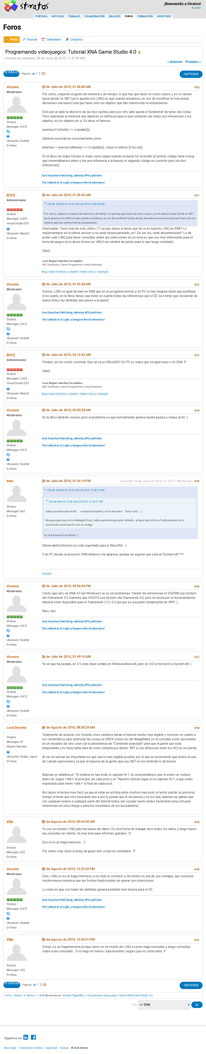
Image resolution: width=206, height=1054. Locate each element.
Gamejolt (103, 271)
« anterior (175, 62)
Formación (145, 16)
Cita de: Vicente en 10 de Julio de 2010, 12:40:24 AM (75, 490)
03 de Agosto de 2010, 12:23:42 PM (68, 869)
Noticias (58, 16)
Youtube (47, 573)
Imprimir (191, 74)
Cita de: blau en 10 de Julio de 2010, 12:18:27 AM (75, 501)
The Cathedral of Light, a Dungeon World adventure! (73, 182)
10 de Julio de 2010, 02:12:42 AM (66, 355)
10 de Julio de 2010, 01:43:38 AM (66, 284)
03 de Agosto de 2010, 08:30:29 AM (68, 727)
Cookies (64, 1048)
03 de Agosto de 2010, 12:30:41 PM (68, 939)
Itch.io (92, 271)
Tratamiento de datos (31, 1048)
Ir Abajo (11, 72)
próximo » (193, 62)
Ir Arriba (11, 983)
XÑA (10, 822)
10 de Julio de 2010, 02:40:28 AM (66, 410)
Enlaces (114, 16)
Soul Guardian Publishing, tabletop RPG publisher (72, 175)
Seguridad (51, 1048)
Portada (41, 16)
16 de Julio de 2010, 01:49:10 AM (66, 657)
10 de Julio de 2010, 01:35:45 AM (66, 195)
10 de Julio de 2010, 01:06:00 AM (66, 87)
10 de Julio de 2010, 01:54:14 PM (66, 481)
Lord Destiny (16, 728)
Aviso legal (10, 1048)
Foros (129, 16)
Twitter (83, 271)
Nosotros (164, 16)
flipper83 (77, 995)
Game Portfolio (57, 271)
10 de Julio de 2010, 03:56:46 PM (66, 586)
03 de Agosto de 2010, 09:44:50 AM (68, 822)
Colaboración (94, 16)
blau (10, 481)
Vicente (13, 87)
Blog (44, 271)
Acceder (196, 7)
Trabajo (74, 16)
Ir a (134, 1004)
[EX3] (11, 195)
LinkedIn (73, 271)
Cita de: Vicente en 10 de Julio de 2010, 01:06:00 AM (75, 204)
